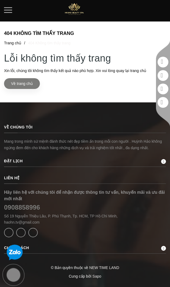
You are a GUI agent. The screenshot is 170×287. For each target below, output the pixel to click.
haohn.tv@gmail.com (22, 222)
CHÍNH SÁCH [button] (85, 248)
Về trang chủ (22, 83)
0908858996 (22, 207)
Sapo (96, 276)
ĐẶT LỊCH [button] (85, 161)
